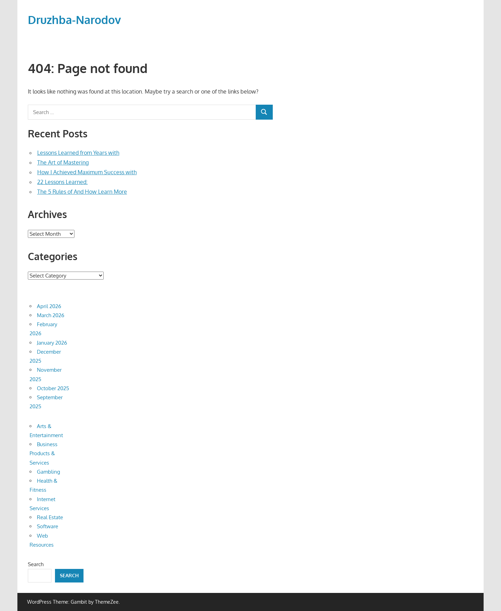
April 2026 (49, 306)
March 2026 (50, 315)
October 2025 (53, 388)
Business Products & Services (43, 453)
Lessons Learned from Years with (78, 152)
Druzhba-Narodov (74, 20)
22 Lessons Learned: (62, 181)
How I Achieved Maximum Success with (87, 172)
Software (47, 526)
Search (35, 564)
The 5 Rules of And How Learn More (82, 191)
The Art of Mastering (63, 162)
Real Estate (50, 517)
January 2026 (52, 342)
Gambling (48, 471)
